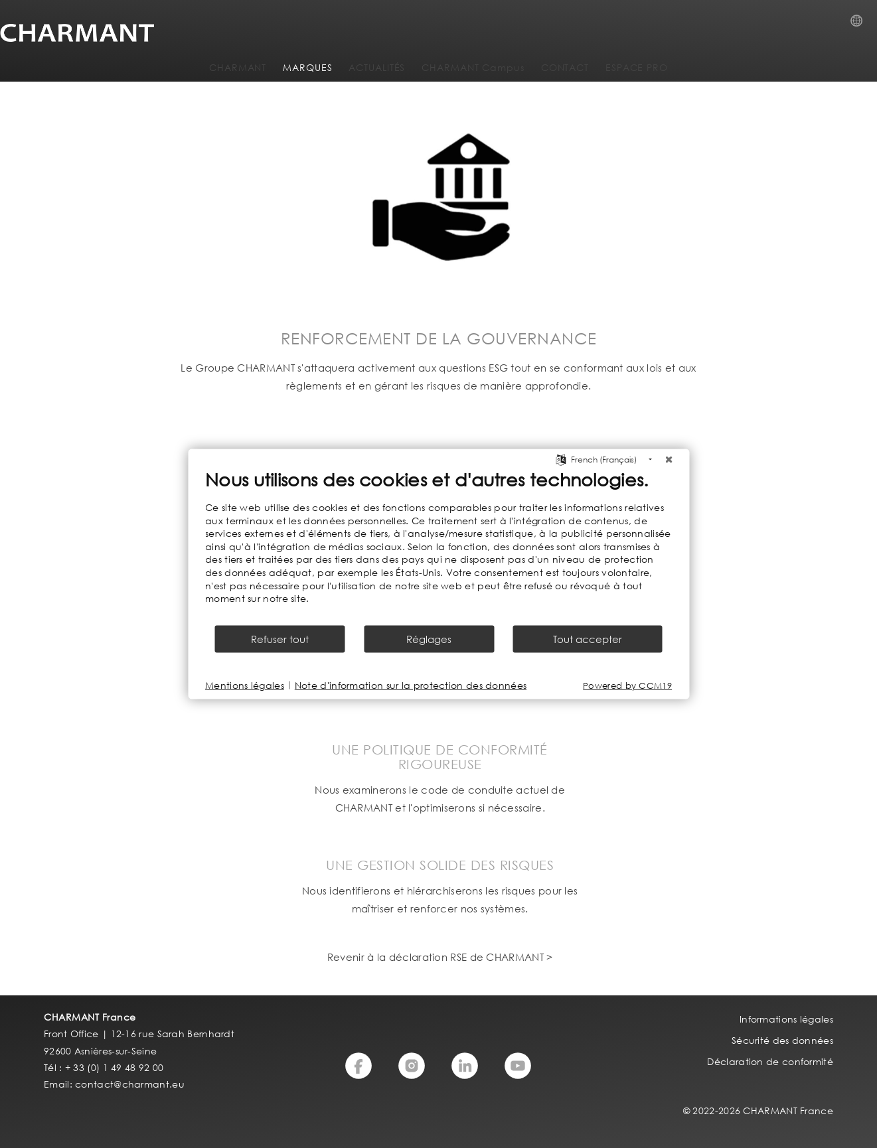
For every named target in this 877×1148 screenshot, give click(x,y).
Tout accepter (587, 638)
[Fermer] (668, 460)
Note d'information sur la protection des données (410, 685)
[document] (438, 546)
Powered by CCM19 (627, 685)
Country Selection (860, 25)
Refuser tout (280, 638)
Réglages (428, 638)
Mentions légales (244, 685)
